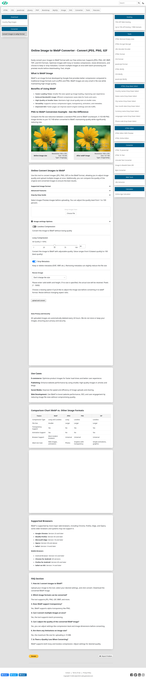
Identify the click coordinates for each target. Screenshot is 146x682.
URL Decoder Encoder (123, 49)
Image (63, 10)
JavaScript (20, 10)
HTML (5, 10)
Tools (88, 10)
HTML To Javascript (121, 150)
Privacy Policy (87, 673)
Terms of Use (76, 673)
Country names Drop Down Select (127, 91)
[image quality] (82, 246)
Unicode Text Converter (123, 160)
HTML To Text (120, 155)
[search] (128, 3)
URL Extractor (120, 182)
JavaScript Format (121, 64)
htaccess (96, 10)
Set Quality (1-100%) (39, 242)
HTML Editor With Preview (124, 133)
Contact (67, 673)
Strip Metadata (43, 261)
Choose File (71, 213)
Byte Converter (120, 170)
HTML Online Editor (122, 138)
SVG (70, 10)
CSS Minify (119, 74)
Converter (79, 10)
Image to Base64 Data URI (124, 165)
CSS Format (119, 59)
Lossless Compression (46, 226)
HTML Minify (119, 69)
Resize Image (37, 273)
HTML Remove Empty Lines (124, 39)
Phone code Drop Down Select (125, 121)
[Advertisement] (71, 31)
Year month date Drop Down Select (127, 106)
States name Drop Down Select (126, 96)
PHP (37, 10)
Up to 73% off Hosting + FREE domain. (128, 27)
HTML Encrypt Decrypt (123, 44)
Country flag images (9, 22)
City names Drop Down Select (125, 101)
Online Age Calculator (123, 194)
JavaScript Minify (121, 79)
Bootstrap (45, 10)
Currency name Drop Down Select (127, 111)
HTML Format (120, 54)
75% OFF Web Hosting (123, 22)
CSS (12, 10)
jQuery (30, 10)
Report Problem (105, 656)
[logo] (5, 3)
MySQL (55, 10)
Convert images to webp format (13, 34)
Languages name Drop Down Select (127, 116)
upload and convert (38, 300)
